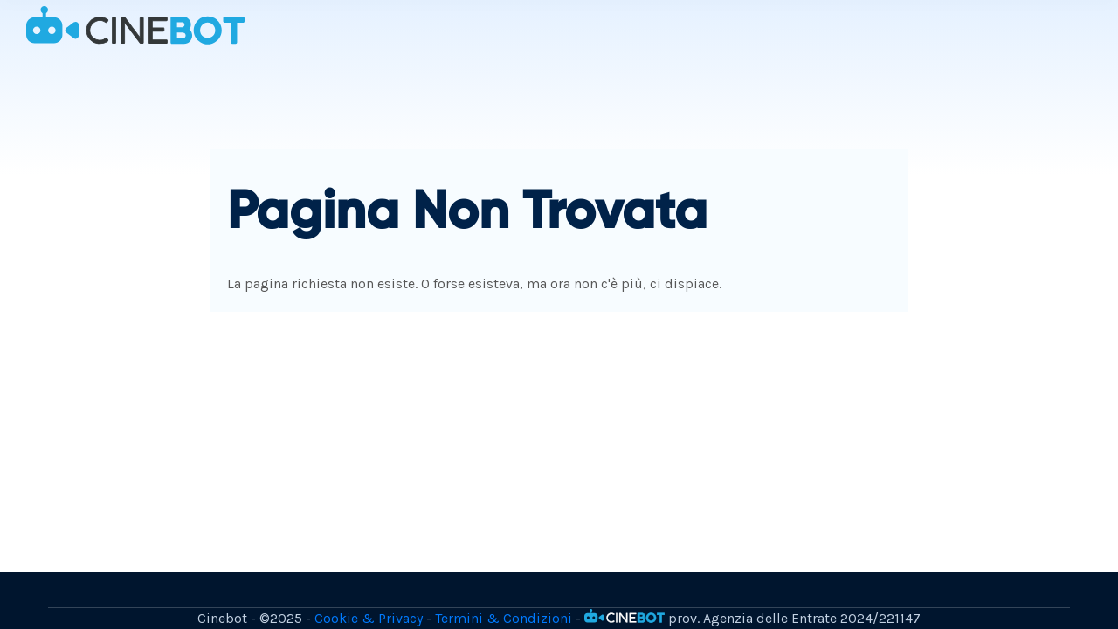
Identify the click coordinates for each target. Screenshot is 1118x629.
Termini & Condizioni (503, 618)
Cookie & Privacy (368, 618)
